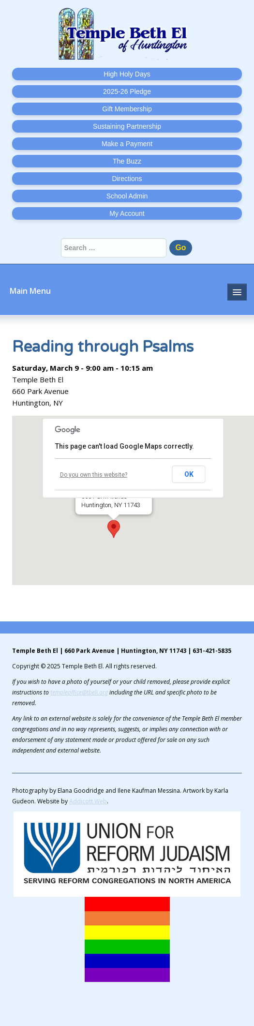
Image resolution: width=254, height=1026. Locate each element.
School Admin (127, 196)
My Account (126, 213)
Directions (127, 178)
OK (189, 474)
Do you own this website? (93, 474)
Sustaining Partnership (127, 126)
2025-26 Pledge (127, 91)
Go (180, 247)
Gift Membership (127, 109)
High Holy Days (127, 74)
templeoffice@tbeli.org (79, 692)
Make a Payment (127, 144)
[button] (113, 529)
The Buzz (127, 161)
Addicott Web (88, 801)
